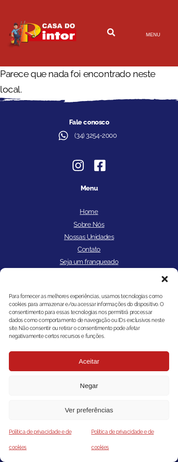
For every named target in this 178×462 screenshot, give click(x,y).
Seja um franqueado (89, 262)
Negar (89, 385)
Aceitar (89, 361)
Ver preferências (89, 410)
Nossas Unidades (89, 237)
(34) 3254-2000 (95, 136)
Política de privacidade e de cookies (40, 439)
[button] (164, 279)
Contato (89, 249)
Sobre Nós (89, 225)
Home (89, 212)
